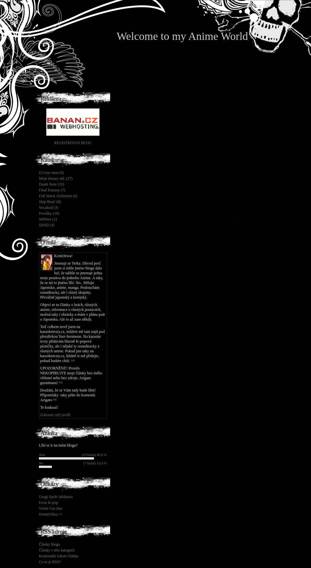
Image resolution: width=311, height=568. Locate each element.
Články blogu (49, 544)
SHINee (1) (48, 219)
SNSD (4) (46, 225)
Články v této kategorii (57, 550)
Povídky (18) (49, 213)
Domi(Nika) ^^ (51, 514)
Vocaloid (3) (48, 207)
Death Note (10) (51, 184)
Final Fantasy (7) (52, 190)
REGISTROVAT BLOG (73, 143)
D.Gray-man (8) (51, 172)
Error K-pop (48, 502)
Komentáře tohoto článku (58, 556)
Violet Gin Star (51, 508)
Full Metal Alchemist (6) (58, 196)
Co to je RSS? (50, 562)
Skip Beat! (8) (50, 201)
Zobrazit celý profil (55, 415)
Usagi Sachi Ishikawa (56, 496)
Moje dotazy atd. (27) (56, 178)
